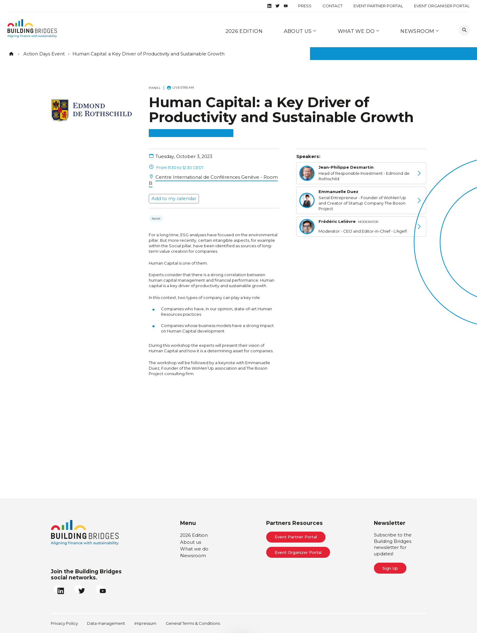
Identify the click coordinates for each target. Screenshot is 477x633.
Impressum (145, 623)
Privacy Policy (64, 623)
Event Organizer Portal (298, 552)
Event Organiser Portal (442, 5)
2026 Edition (244, 31)
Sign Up (390, 568)
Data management (106, 623)
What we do (357, 31)
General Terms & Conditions (193, 623)
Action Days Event (44, 54)
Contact (332, 5)
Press (305, 5)
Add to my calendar (173, 198)
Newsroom (417, 31)
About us (298, 31)
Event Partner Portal (378, 5)
